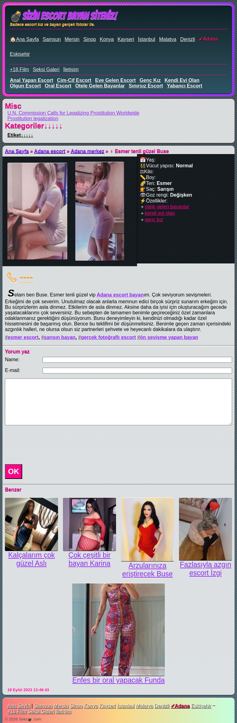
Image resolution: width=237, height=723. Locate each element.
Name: (12, 359)
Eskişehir (20, 54)
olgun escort (25, 85)
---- (26, 276)
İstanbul (146, 39)
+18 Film (19, 69)
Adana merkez (87, 151)
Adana (210, 39)
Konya (107, 39)
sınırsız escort (146, 85)
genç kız (149, 80)
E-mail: (12, 370)
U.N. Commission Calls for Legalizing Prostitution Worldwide (73, 113)
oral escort (58, 85)
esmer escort (23, 337)
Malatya (167, 39)
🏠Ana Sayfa (24, 39)
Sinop (89, 39)
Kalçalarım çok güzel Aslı (31, 559)
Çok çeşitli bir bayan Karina (90, 559)
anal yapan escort (31, 80)
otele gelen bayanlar (100, 85)
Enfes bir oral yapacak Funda (118, 680)
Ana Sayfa (17, 151)
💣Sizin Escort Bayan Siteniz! (63, 16)
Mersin (71, 39)
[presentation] (49, 445)
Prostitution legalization (32, 118)
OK (13, 471)
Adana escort (49, 151)
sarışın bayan (59, 337)
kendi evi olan (181, 80)
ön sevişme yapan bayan (169, 337)
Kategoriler (34, 125)
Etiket (20, 135)
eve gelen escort (115, 80)
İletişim (71, 69)
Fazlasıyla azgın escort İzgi (205, 569)
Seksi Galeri (46, 69)
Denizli (187, 39)
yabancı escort (184, 85)
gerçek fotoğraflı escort (108, 337)
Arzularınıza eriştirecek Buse (147, 570)
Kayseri (126, 39)
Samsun (52, 39)
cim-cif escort (74, 80)
